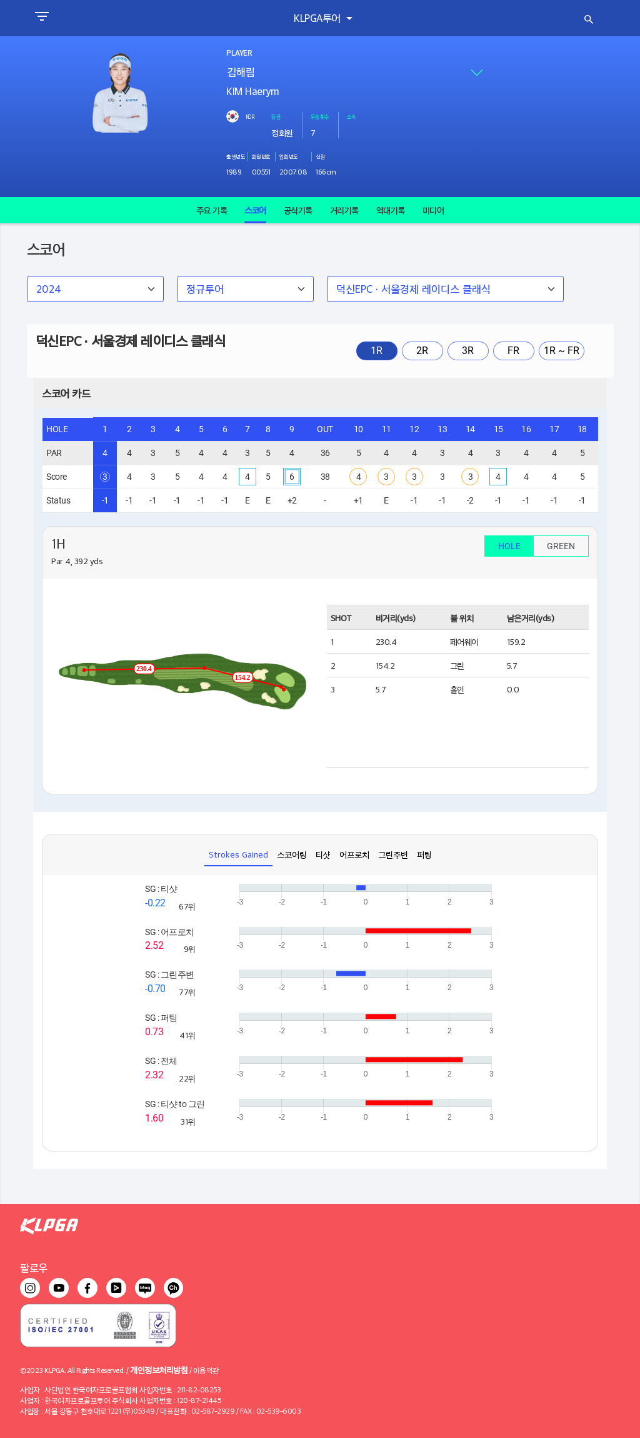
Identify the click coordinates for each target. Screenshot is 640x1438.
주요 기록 (212, 210)
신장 (320, 156)
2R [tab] (422, 351)
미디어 (433, 210)
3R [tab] (468, 351)
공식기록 (298, 210)
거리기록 (344, 210)
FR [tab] (513, 351)
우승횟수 (320, 116)
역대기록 (390, 210)
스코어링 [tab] (292, 854)
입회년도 (288, 156)
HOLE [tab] (509, 546)
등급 (276, 116)
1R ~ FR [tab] (561, 351)
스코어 (255, 210)
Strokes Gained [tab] (238, 854)
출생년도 (235, 156)
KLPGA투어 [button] (318, 17)
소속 (351, 116)
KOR (250, 116)
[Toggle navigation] (41, 18)
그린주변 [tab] (393, 854)
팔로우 (34, 1267)
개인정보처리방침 (159, 1369)
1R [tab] (376, 351)
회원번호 (261, 156)
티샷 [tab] (323, 854)
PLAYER (238, 53)
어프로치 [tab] (354, 854)
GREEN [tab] (561, 546)
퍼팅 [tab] (424, 854)
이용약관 (206, 1370)
